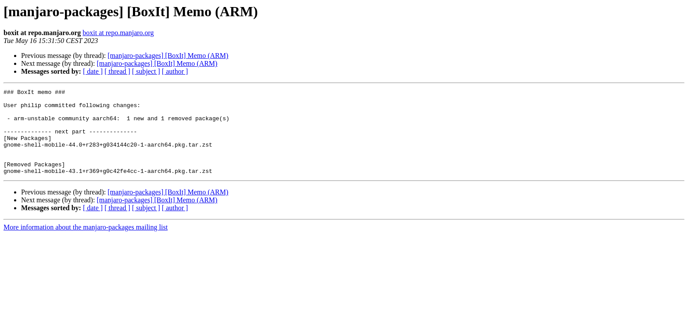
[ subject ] (146, 71)
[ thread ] (117, 71)
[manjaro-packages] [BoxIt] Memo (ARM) (168, 55)
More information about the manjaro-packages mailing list (86, 244)
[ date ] (93, 71)
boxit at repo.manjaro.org (118, 32)
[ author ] (175, 71)
